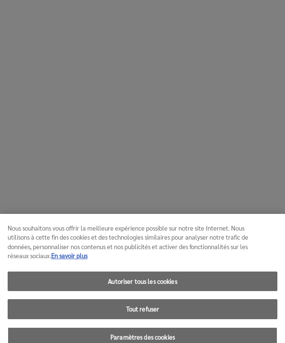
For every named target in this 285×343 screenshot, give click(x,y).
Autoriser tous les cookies (142, 285)
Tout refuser (142, 313)
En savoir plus (69, 259)
